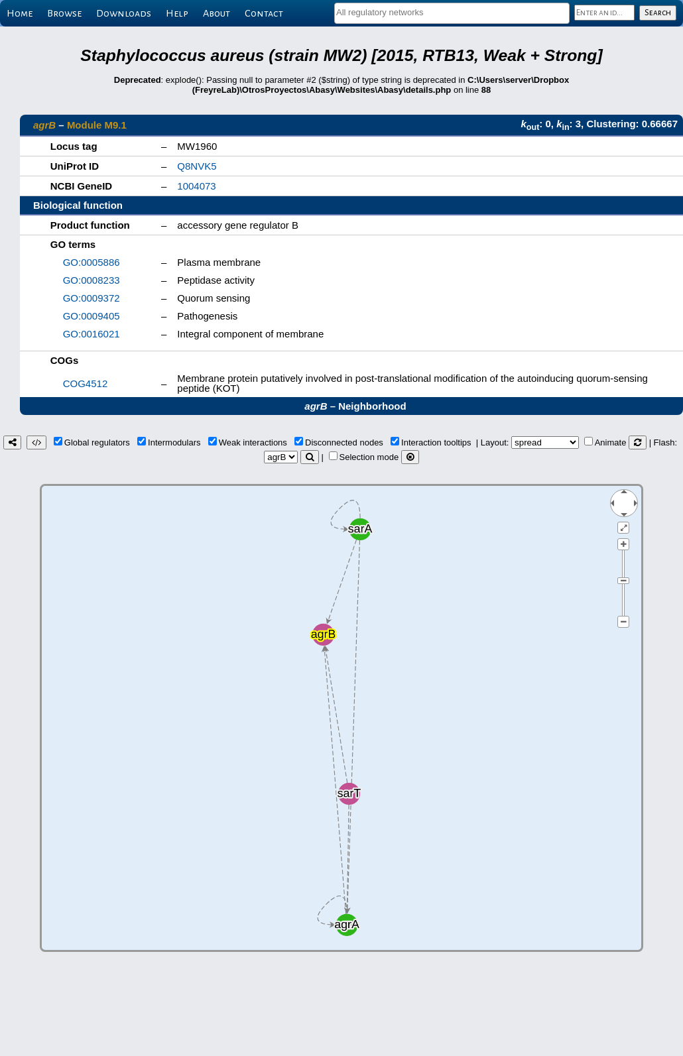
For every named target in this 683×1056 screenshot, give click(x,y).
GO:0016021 (91, 333)
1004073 (196, 186)
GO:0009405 (91, 316)
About (216, 13)
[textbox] (452, 12)
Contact (264, 13)
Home (19, 13)
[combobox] (452, 13)
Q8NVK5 (196, 166)
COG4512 (85, 383)
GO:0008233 (91, 280)
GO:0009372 (91, 298)
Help (177, 13)
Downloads (123, 13)
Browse (64, 13)
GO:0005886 (91, 262)
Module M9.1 (97, 125)
